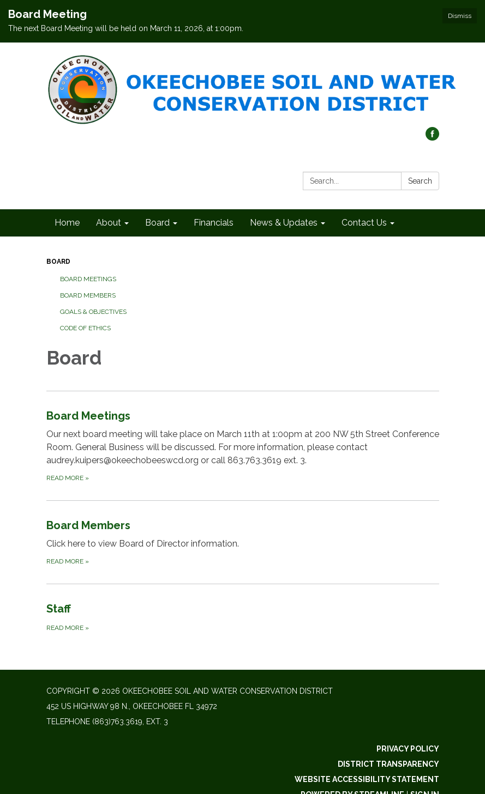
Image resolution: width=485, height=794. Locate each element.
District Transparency (388, 764)
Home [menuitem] (67, 222)
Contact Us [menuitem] (364, 222)
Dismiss (459, 16)
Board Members (88, 295)
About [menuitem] (108, 222)
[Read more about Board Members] (242, 542)
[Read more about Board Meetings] (242, 445)
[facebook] (432, 137)
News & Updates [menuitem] (284, 222)
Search (420, 181)
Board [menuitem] (157, 222)
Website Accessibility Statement (367, 779)
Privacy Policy (407, 748)
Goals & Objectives (93, 312)
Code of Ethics (85, 328)
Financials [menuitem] (213, 222)
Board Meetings (88, 279)
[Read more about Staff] (242, 617)
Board (58, 261)
